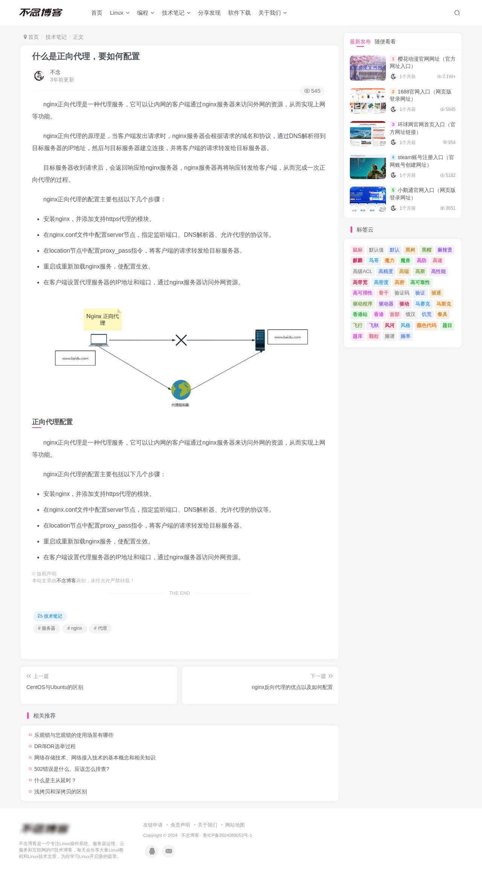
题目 (447, 325)
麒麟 (358, 260)
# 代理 (100, 628)
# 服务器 (46, 628)
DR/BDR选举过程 (55, 746)
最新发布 (360, 41)
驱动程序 (362, 304)
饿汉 (410, 314)
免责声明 (180, 825)
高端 (404, 271)
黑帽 (427, 250)
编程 (145, 12)
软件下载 (239, 12)
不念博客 (66, 580)
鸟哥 (374, 260)
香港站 (360, 314)
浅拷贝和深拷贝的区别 (60, 792)
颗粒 (374, 336)
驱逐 (436, 293)
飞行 (358, 325)
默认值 (376, 250)
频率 (405, 336)
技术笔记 (176, 12)
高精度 (385, 271)
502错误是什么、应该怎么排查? (71, 769)
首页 (96, 12)
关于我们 (272, 12)
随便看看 (385, 41)
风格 (405, 325)
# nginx (74, 628)
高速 (437, 260)
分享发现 (209, 12)
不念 (55, 72)
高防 (422, 260)
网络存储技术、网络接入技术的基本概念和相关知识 (95, 758)
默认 (395, 250)
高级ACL (362, 271)
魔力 (390, 260)
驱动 (404, 304)
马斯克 (443, 304)
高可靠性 (420, 282)
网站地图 (235, 825)
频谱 (390, 336)
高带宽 (360, 282)
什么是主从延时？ (55, 780)
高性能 (438, 271)
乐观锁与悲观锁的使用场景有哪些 (73, 735)
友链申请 (153, 825)
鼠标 (358, 250)
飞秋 (374, 325)
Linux (120, 12)
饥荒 (427, 314)
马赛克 (422, 304)
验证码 (402, 293)
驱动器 (386, 304)
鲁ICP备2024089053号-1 (227, 835)
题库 (358, 336)
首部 (395, 314)
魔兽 (405, 260)
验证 (420, 293)
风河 (390, 325)
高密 (399, 282)
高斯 (420, 271)
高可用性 (362, 293)
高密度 (381, 282)
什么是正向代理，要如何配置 (86, 56)
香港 (379, 314)
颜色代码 (426, 325)
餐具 (442, 314)
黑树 (410, 250)
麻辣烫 (445, 250)
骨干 (384, 293)
